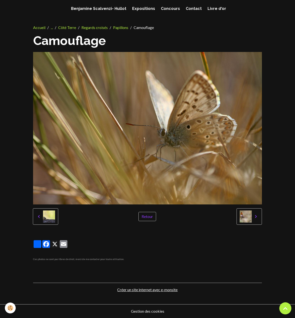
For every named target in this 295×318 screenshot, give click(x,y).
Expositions (143, 8)
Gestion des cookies (147, 311)
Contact (194, 8)
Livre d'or (217, 8)
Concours (170, 8)
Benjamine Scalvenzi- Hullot (98, 8)
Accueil (39, 27)
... (52, 27)
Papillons (120, 27)
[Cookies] (10, 308)
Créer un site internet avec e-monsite (147, 289)
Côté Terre (67, 27)
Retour (147, 216)
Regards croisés (94, 27)
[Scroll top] (285, 308)
